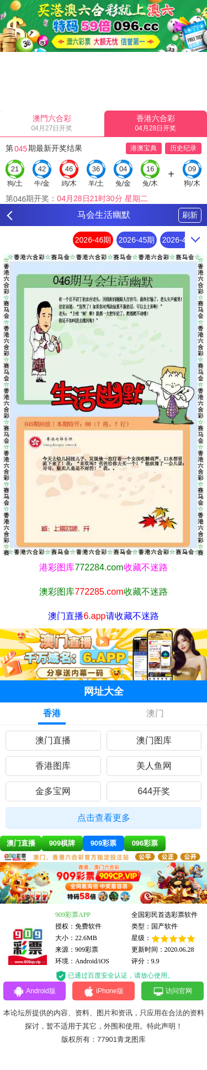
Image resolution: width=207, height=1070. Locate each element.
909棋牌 (62, 843)
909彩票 (104, 843)
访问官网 (172, 991)
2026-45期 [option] (137, 239)
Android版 (34, 991)
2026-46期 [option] (93, 239)
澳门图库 (154, 740)
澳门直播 (53, 740)
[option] (103, 405)
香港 (52, 713)
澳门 (155, 713)
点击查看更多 (103, 817)
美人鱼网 (154, 765)
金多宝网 (53, 791)
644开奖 (153, 791)
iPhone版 (103, 991)
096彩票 (145, 843)
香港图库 (53, 765)
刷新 (190, 215)
